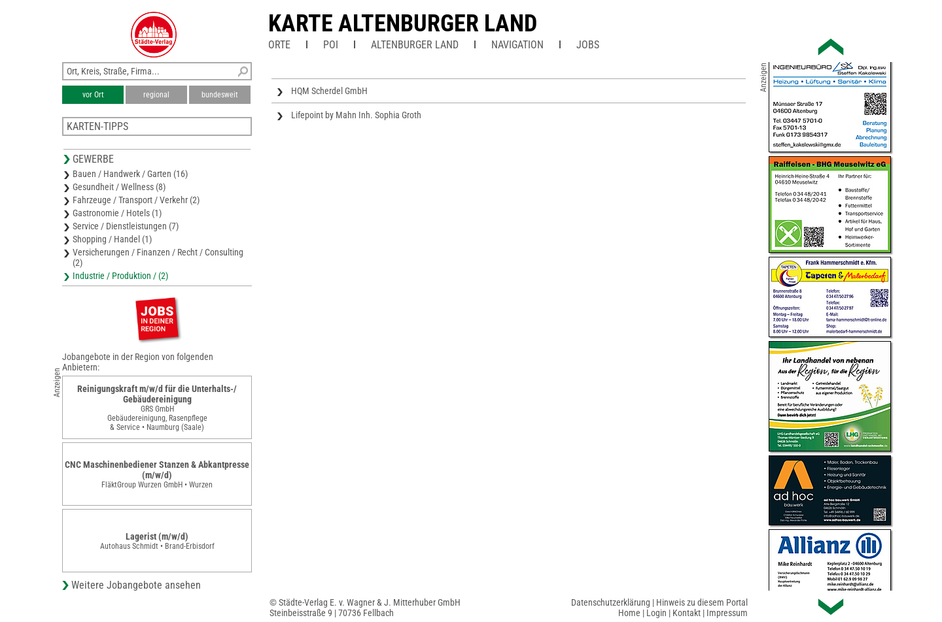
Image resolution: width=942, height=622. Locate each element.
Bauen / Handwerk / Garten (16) (130, 174)
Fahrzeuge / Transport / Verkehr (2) (136, 200)
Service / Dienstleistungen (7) (126, 226)
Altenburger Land (415, 45)
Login (656, 613)
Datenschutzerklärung (610, 602)
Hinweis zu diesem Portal (702, 602)
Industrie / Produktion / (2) (120, 275)
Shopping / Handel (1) (112, 239)
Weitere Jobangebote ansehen (136, 585)
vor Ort (93, 94)
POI (330, 45)
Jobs (587, 45)
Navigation (517, 45)
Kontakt (686, 613)
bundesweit (219, 94)
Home (629, 613)
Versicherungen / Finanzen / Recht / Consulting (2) (158, 257)
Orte (279, 45)
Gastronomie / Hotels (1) (117, 213)
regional (156, 94)
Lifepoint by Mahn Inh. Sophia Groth (356, 115)
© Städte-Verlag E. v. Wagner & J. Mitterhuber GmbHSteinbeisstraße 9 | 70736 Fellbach (365, 607)
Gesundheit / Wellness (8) (119, 187)
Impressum (727, 613)
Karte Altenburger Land (402, 23)
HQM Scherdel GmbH (329, 91)
